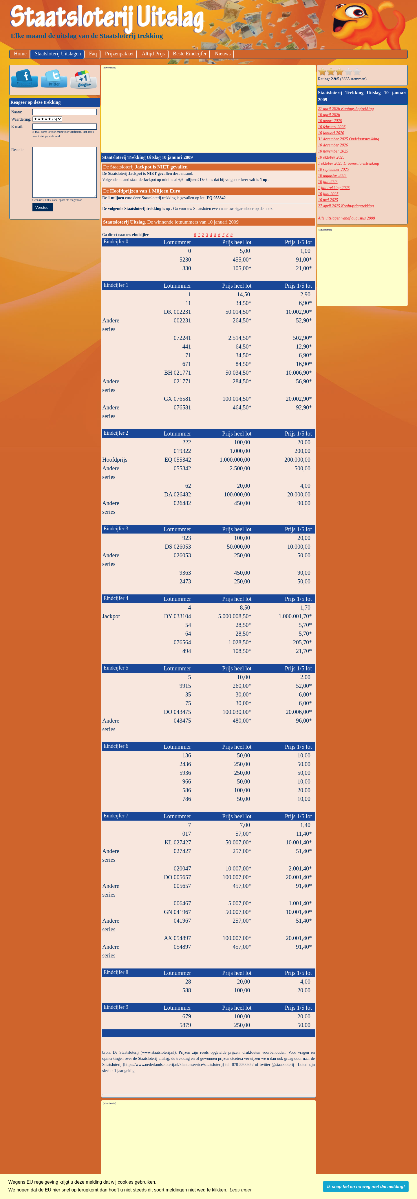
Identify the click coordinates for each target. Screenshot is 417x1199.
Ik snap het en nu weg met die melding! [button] (366, 1186)
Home (20, 54)
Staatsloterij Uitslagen (58, 54)
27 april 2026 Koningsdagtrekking (346, 108)
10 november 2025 (333, 151)
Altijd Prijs (153, 54)
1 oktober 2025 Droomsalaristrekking (348, 163)
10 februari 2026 (331, 127)
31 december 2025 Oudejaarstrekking (348, 139)
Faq (93, 54)
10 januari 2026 (331, 133)
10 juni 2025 (328, 194)
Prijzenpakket (119, 54)
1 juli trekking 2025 (334, 188)
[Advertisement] (209, 110)
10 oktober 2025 (331, 157)
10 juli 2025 (328, 181)
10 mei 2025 (328, 200)
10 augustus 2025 (332, 175)
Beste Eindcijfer (189, 54)
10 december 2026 (333, 145)
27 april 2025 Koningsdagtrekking (346, 206)
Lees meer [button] (241, 1189)
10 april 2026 (329, 115)
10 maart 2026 (330, 121)
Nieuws (223, 54)
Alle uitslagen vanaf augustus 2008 (346, 218)
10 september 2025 (333, 169)
